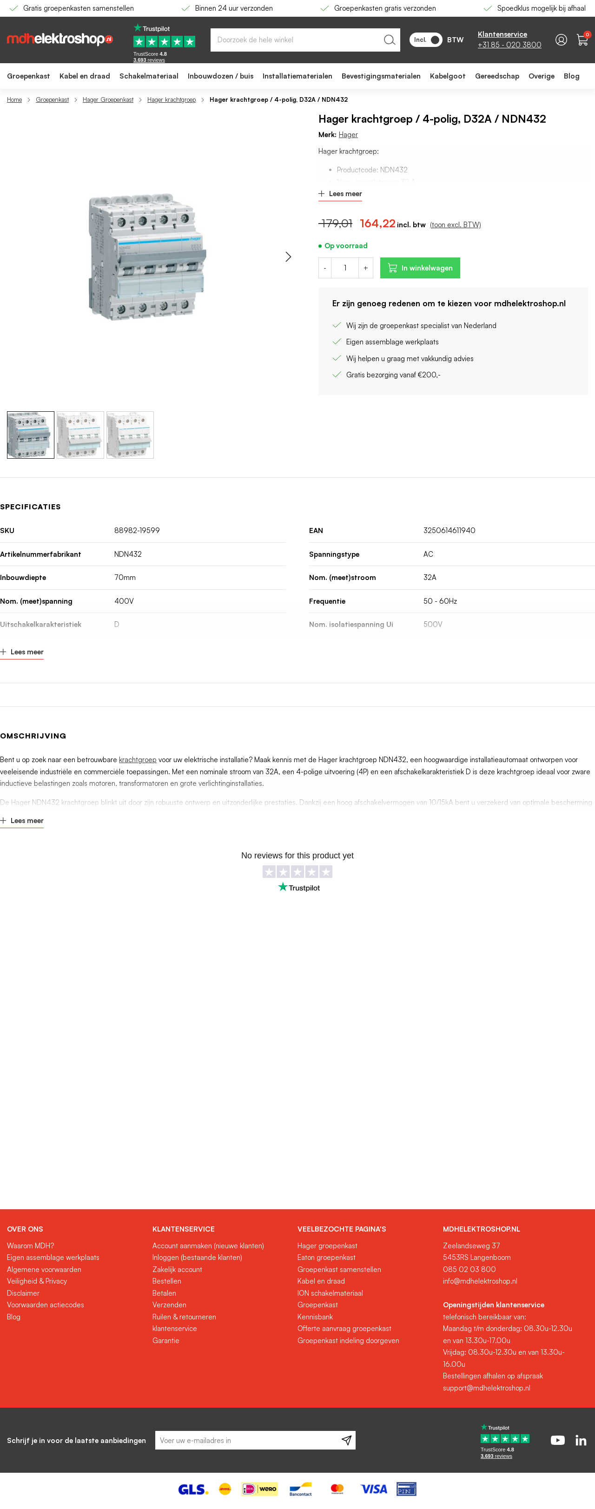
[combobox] (305, 40)
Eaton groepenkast (327, 1257)
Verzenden (169, 1304)
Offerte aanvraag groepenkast (344, 1328)
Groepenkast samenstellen (339, 1269)
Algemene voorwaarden (44, 1269)
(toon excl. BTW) (455, 224)
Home (14, 99)
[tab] (76, 1229)
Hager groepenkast (327, 1245)
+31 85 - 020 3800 (510, 44)
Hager (348, 134)
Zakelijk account (177, 1269)
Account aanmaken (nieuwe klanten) (208, 1245)
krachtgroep (138, 759)
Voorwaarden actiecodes (45, 1304)
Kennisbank (315, 1316)
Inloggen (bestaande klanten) (197, 1257)
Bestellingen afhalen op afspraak (493, 1375)
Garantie (165, 1340)
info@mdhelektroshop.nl (480, 1281)
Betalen (164, 1293)
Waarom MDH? (30, 1245)
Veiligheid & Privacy (37, 1281)
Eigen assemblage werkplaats (53, 1257)
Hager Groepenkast (108, 99)
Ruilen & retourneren (184, 1316)
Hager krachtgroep (171, 99)
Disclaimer (23, 1293)
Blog (13, 1316)
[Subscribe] (346, 1440)
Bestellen (166, 1281)
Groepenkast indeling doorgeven (348, 1340)
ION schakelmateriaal (330, 1293)
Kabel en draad (321, 1281)
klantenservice (174, 1328)
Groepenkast (52, 99)
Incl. (426, 40)
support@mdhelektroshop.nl (486, 1388)
